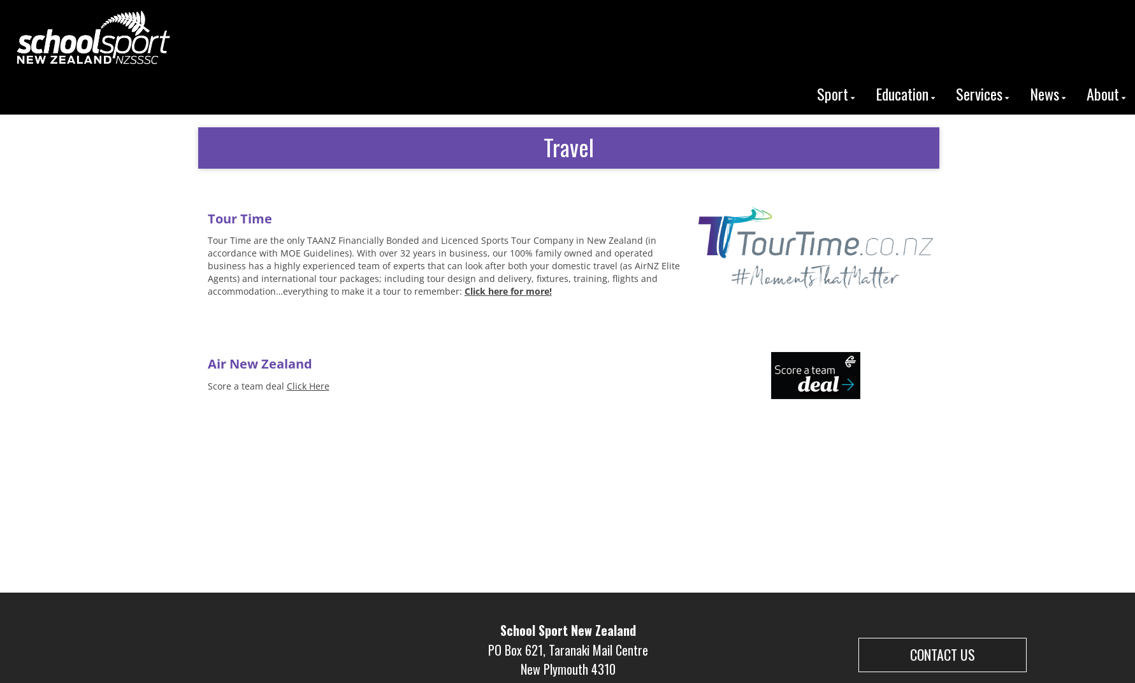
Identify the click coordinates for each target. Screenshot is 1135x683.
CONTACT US (942, 654)
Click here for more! (508, 291)
